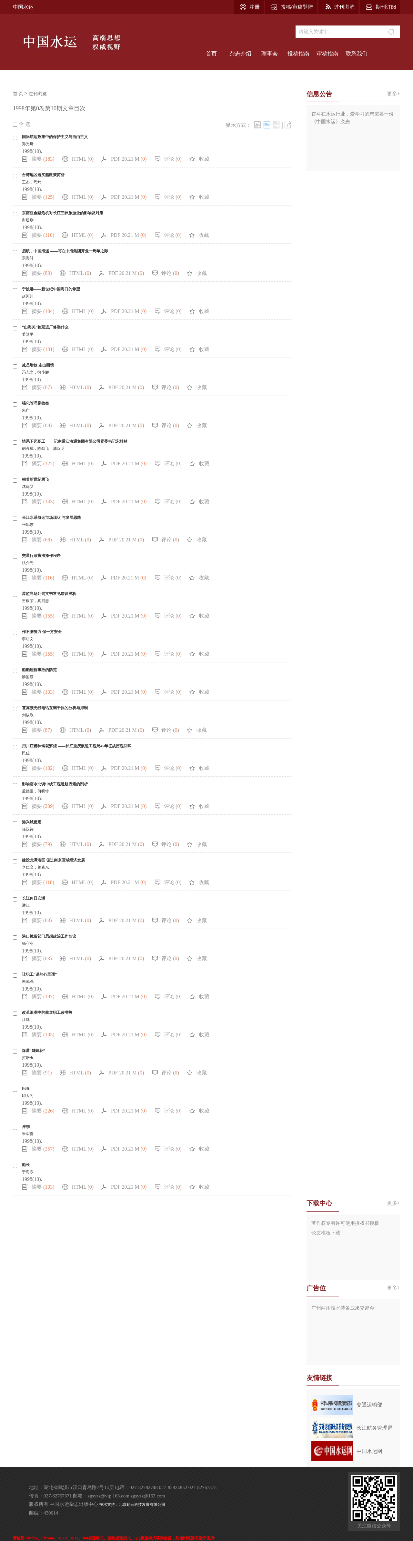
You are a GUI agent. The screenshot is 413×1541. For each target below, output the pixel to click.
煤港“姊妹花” (33, 1050)
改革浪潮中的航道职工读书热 (47, 1012)
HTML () (83, 159)
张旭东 (28, 524)
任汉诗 (28, 829)
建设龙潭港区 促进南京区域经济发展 (53, 860)
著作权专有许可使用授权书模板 (345, 1223)
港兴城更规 (31, 822)
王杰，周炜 (31, 182)
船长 (26, 1165)
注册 (254, 7)
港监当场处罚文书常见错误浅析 (49, 593)
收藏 (204, 159)
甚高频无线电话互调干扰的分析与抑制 (55, 708)
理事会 (269, 54)
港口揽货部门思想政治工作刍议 (49, 936)
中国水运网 (369, 1451)
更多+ (393, 93)
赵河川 (28, 296)
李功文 (28, 639)
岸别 (26, 1126)
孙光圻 (28, 144)
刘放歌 (28, 715)
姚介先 (28, 562)
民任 (26, 753)
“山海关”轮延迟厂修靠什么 (45, 327)
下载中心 (319, 1203)
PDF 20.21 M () (128, 159)
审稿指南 (327, 54)
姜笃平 (28, 334)
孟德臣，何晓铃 (35, 791)
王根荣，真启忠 (35, 601)
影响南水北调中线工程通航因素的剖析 (55, 784)
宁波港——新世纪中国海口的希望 (51, 289)
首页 (211, 54)
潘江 (26, 905)
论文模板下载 (325, 1232)
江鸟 (26, 1019)
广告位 (316, 1288)
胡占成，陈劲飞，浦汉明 (43, 448)
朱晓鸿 (28, 981)
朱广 (26, 410)
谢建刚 (28, 220)
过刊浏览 (344, 7)
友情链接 (319, 1377)
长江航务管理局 (375, 1428)
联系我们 (357, 54)
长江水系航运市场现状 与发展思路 (51, 517)
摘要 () (43, 159)
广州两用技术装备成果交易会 (342, 1308)
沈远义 (28, 486)
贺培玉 (28, 1057)
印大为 (28, 1095)
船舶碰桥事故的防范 (39, 670)
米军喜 (28, 1134)
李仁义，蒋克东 (35, 867)
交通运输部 (369, 1404)
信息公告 (319, 93)
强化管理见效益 (35, 403)
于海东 (28, 1172)
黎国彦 (28, 677)
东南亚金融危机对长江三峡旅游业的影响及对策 (62, 213)
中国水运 (23, 7)
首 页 (18, 93)
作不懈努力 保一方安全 (42, 631)
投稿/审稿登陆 (297, 7)
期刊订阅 (386, 7)
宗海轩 (28, 258)
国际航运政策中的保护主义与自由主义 (55, 137)
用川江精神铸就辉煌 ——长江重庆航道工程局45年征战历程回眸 (76, 746)
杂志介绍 (240, 54)
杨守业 (28, 943)
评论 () (173, 159)
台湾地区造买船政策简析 (43, 175)
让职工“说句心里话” (39, 974)
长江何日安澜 (33, 898)
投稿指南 (298, 54)
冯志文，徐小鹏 (35, 372)
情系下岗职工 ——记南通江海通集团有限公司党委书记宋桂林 (74, 441)
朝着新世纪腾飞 (35, 479)
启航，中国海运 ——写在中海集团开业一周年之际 (65, 251)
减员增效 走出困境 (38, 365)
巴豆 (26, 1088)
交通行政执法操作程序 (41, 555)
